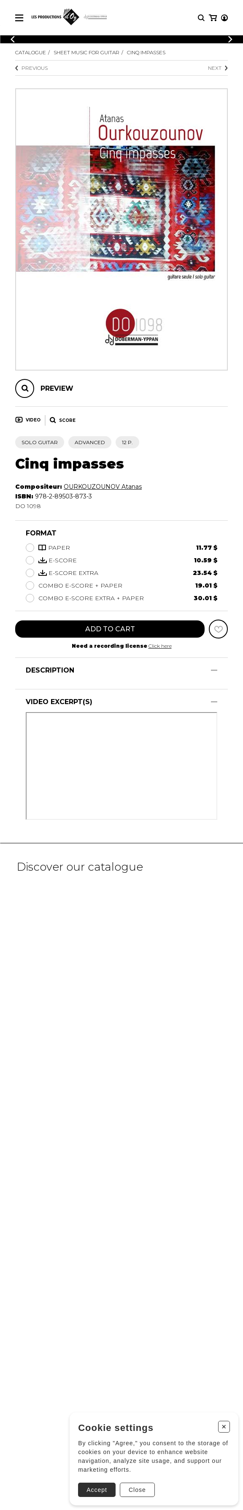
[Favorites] (218, 629)
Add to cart (110, 629)
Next (218, 68)
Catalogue (30, 52)
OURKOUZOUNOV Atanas (103, 486)
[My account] (224, 18)
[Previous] (13, 39)
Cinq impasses (146, 52)
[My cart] (213, 18)
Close (137, 1489)
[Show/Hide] (214, 670)
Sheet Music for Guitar (86, 52)
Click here (160, 646)
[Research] (201, 18)
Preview (56, 388)
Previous (31, 68)
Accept (96, 1489)
